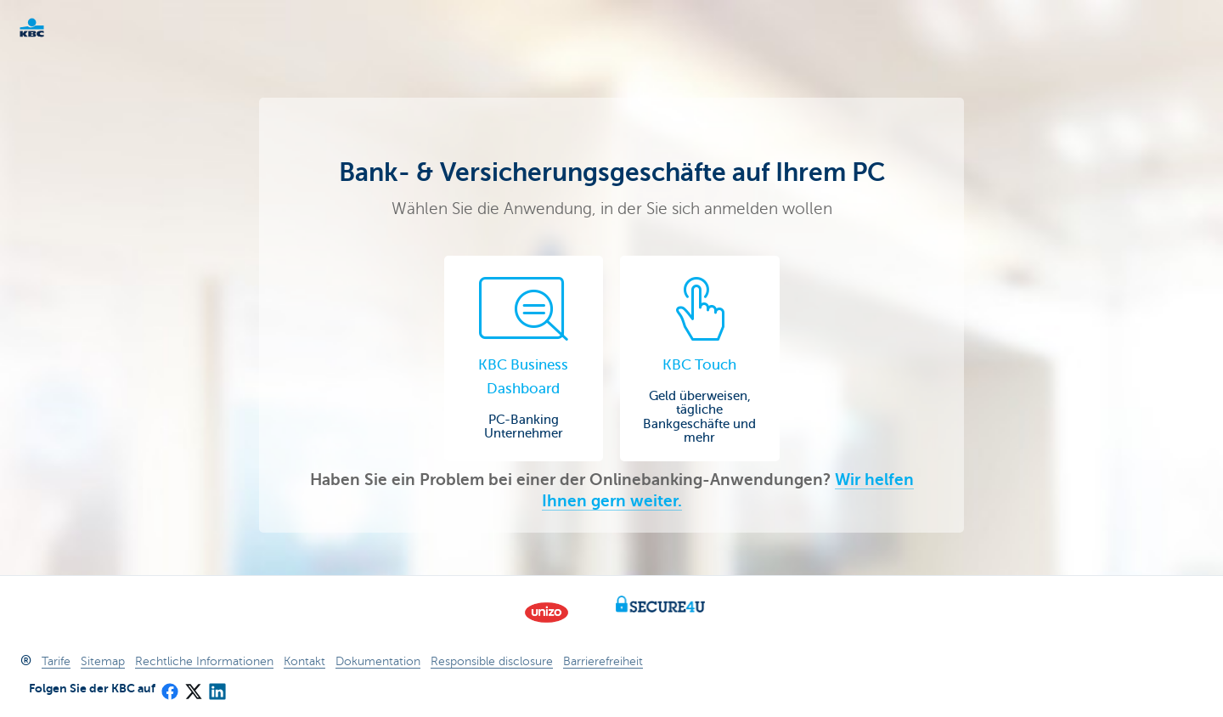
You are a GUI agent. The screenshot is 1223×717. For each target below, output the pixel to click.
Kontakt (304, 661)
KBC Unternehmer (59, 27)
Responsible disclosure (492, 661)
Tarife (56, 661)
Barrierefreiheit (603, 661)
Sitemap (103, 661)
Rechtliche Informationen (204, 661)
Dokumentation (377, 661)
